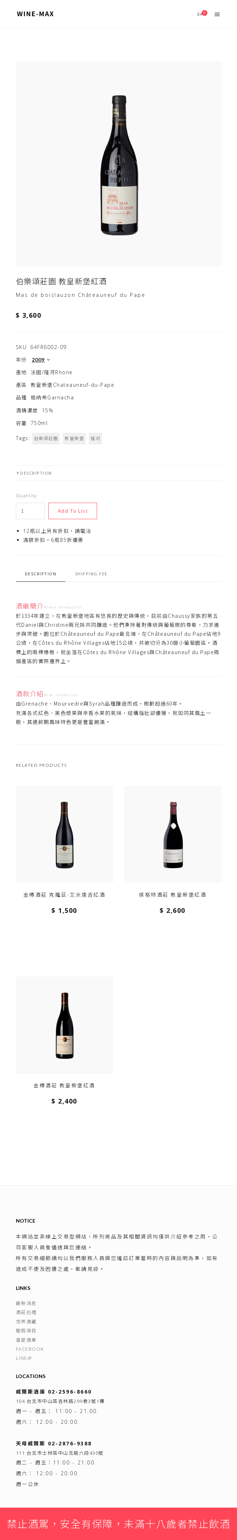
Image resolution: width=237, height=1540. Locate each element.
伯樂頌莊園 (46, 438)
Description (34, 473)
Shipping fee (91, 573)
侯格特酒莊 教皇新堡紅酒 (172, 895)
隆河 (95, 438)
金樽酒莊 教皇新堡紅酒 (64, 1085)
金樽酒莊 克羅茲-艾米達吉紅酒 (64, 895)
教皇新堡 (74, 438)
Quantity (26, 496)
